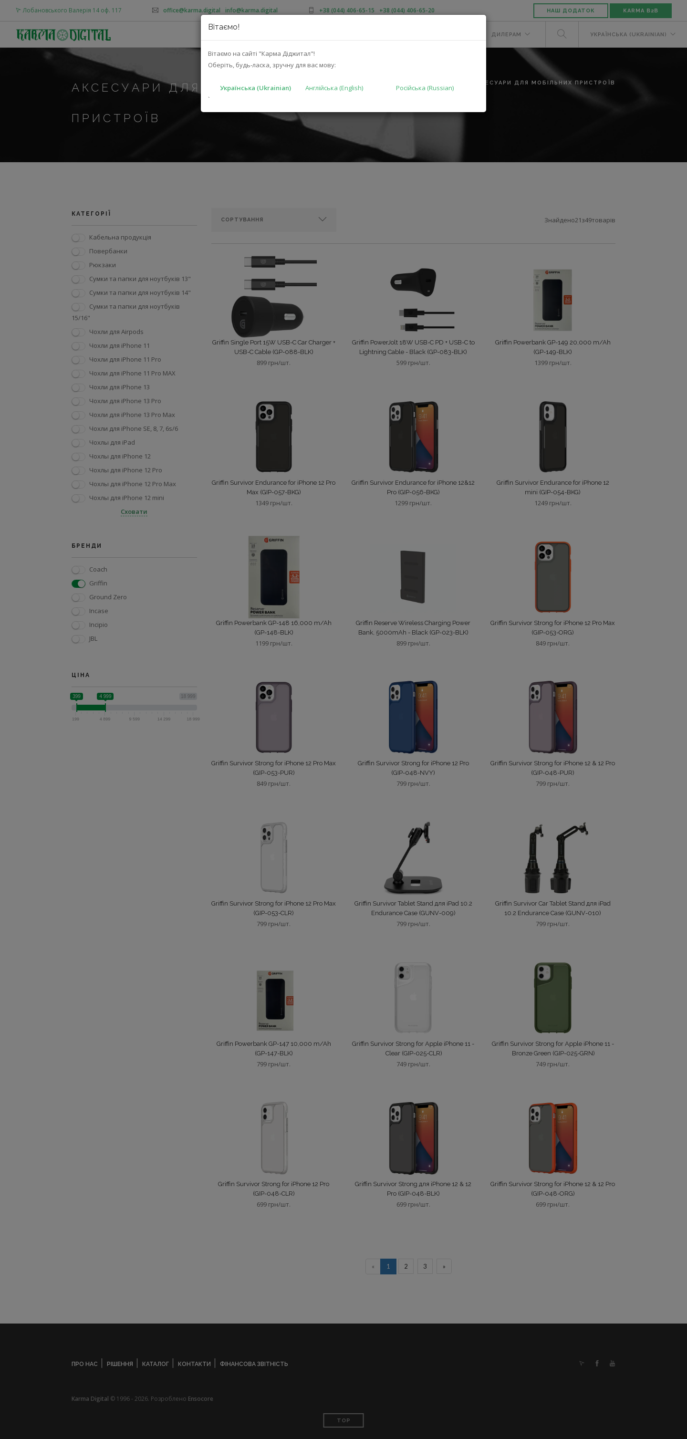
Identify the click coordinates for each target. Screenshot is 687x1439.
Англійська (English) (334, 87)
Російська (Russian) (425, 87)
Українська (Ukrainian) (255, 87)
